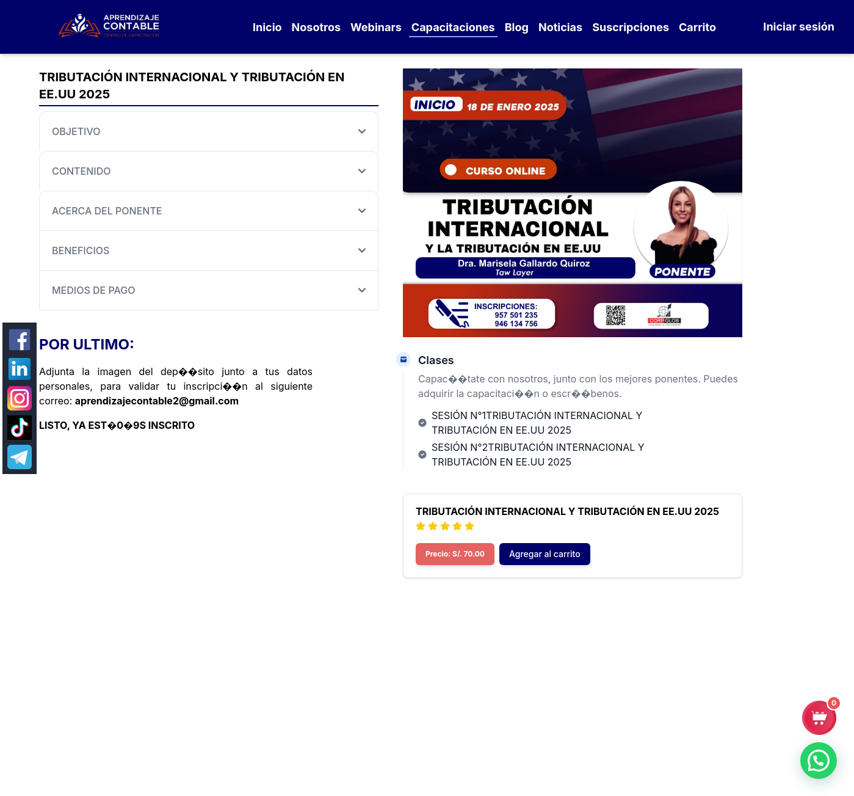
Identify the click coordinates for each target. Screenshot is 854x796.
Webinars (376, 27)
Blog (517, 27)
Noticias (560, 27)
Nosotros (316, 27)
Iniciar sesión (798, 26)
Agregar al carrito (545, 554)
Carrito (697, 27)
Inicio (267, 27)
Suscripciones (630, 27)
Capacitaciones (453, 27)
